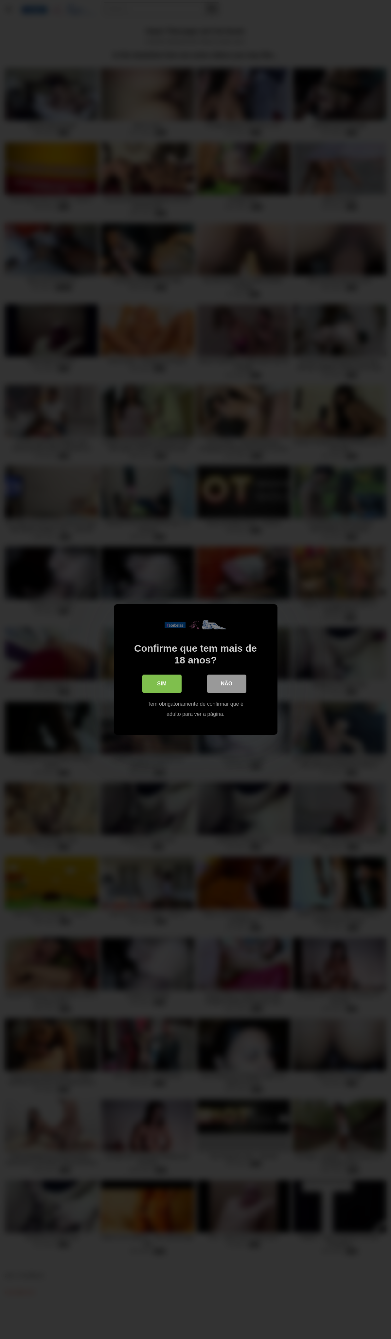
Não (227, 683)
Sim (161, 683)
